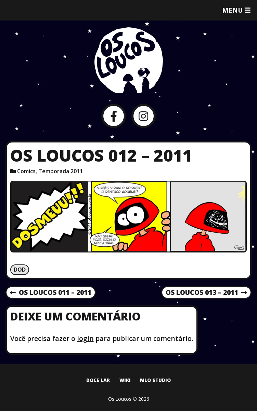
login (85, 338)
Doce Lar (98, 380)
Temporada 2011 (60, 171)
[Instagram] (143, 116)
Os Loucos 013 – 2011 (206, 293)
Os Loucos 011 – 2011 (51, 293)
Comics (26, 171)
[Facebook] (113, 116)
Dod (20, 269)
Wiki (125, 380)
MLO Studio (155, 380)
